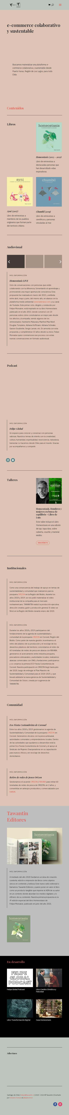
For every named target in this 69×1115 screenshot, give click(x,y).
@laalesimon (28, 1098)
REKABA (42, 782)
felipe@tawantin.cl (27, 1095)
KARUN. (13, 792)
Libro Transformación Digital (18, 1020)
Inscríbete (43, 543)
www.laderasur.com (42, 302)
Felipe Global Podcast (16, 989)
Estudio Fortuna (15, 1098)
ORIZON (21, 594)
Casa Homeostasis (43, 1020)
